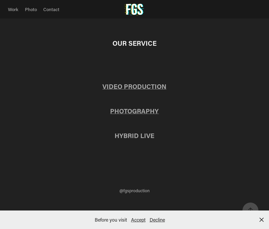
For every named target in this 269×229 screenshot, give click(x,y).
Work (13, 9)
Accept (138, 220)
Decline (157, 220)
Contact (51, 9)
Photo (31, 9)
